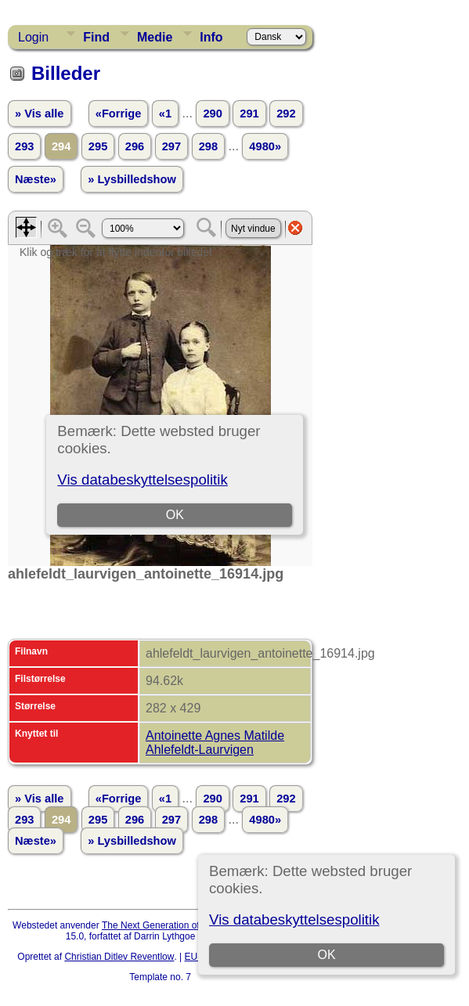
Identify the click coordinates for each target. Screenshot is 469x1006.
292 (285, 113)
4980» (265, 146)
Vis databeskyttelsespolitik (294, 919)
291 (249, 113)
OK (326, 954)
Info (211, 37)
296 (134, 146)
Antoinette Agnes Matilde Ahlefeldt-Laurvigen (215, 742)
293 (24, 146)
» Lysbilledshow (132, 179)
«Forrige (119, 113)
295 (97, 146)
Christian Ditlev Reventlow (119, 956)
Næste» (35, 179)
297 (171, 146)
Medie (154, 37)
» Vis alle (39, 113)
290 (212, 113)
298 (208, 146)
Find (96, 37)
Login (33, 37)
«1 (165, 113)
